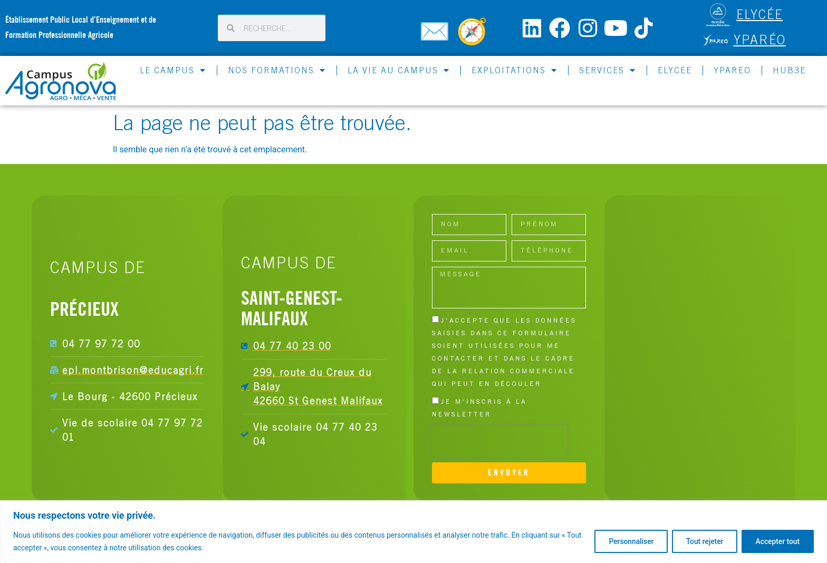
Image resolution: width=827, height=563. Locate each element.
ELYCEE (675, 70)
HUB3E (789, 70)
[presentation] (499, 441)
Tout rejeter (700, 541)
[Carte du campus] (473, 36)
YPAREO (732, 70)
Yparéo (760, 39)
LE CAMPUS (173, 70)
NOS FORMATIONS (277, 70)
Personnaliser (623, 541)
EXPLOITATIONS (514, 70)
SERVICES (607, 70)
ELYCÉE (759, 14)
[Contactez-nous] (436, 36)
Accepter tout (776, 541)
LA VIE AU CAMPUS (399, 70)
